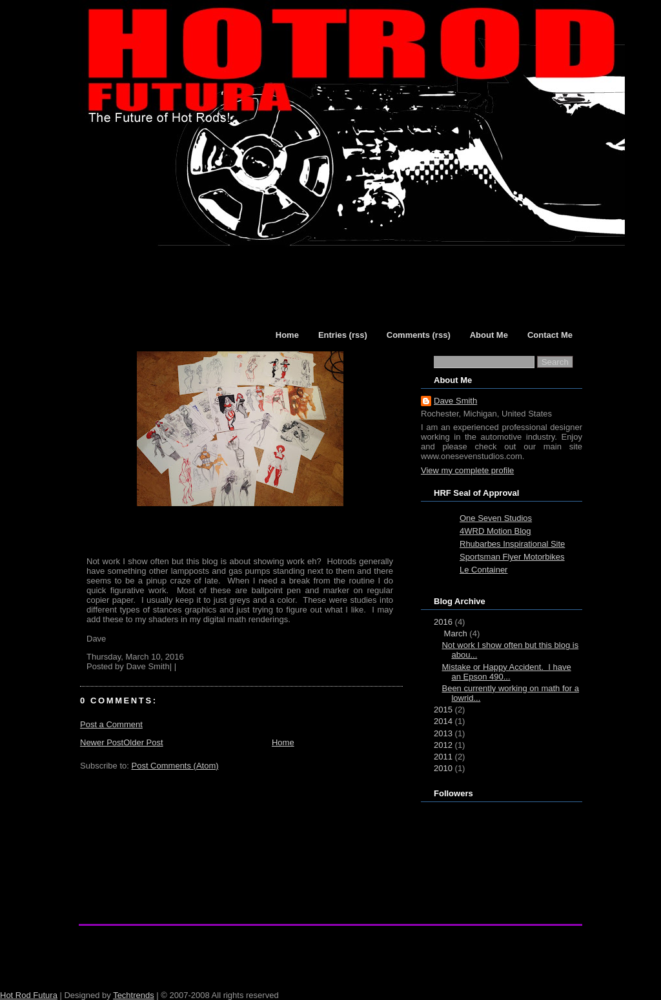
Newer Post (101, 742)
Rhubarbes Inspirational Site (512, 544)
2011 (443, 756)
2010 (443, 768)
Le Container (483, 569)
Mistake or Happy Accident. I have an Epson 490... (506, 671)
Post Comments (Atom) (175, 765)
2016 (443, 622)
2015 (443, 709)
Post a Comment (111, 724)
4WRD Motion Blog (495, 531)
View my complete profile (467, 470)
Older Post (143, 742)
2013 (443, 733)
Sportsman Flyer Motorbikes (512, 557)
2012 (443, 745)
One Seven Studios (496, 518)
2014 (443, 721)
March (455, 633)
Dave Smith (455, 401)
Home (283, 742)
